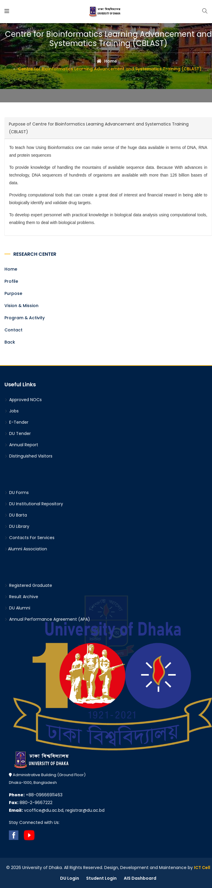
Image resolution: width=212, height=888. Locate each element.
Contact (13, 330)
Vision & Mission (21, 306)
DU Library (16, 526)
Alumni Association (25, 549)
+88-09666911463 (35, 795)
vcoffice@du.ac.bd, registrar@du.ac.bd (57, 810)
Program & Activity (24, 318)
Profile (11, 281)
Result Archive (21, 597)
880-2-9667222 (30, 803)
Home (107, 61)
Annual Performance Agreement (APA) (47, 619)
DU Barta (15, 515)
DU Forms (16, 492)
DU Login (69, 878)
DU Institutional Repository (33, 504)
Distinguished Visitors (28, 456)
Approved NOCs (23, 400)
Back (9, 342)
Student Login (101, 878)
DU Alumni (17, 608)
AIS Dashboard (140, 878)
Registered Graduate (28, 585)
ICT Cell (202, 867)
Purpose (13, 293)
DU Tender (17, 433)
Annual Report (21, 445)
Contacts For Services (29, 538)
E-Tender (16, 422)
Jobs (11, 411)
